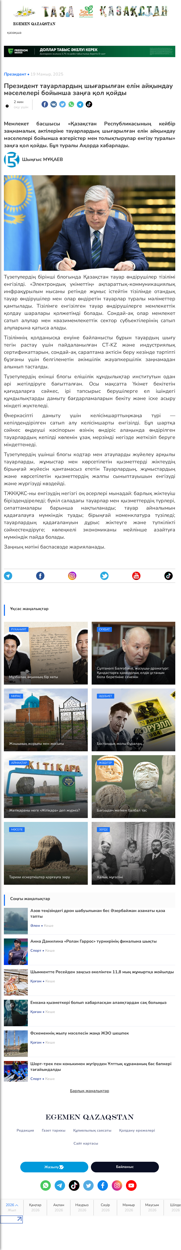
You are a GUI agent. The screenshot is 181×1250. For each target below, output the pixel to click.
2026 (12, 1207)
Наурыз (82, 1207)
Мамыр (129, 1207)
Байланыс (125, 1166)
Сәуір (105, 1207)
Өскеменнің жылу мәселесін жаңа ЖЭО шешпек (79, 1033)
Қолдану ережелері (137, 1130)
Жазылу (54, 1167)
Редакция (25, 1130)
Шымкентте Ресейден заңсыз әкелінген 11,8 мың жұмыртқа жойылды (102, 972)
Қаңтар (35, 1207)
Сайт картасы (85, 1143)
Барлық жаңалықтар (89, 1090)
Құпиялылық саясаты (92, 1130)
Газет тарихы (53, 1130)
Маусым (152, 1207)
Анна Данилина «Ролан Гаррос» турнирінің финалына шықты (93, 941)
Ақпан (59, 1207)
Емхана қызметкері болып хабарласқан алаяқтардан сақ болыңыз (98, 1002)
